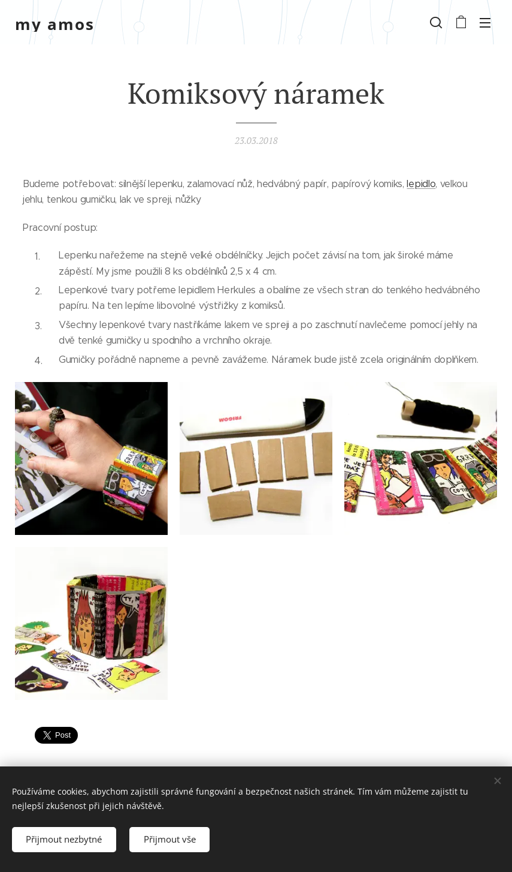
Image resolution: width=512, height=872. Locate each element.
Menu (485, 22)
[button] (436, 22)
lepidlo (421, 184)
